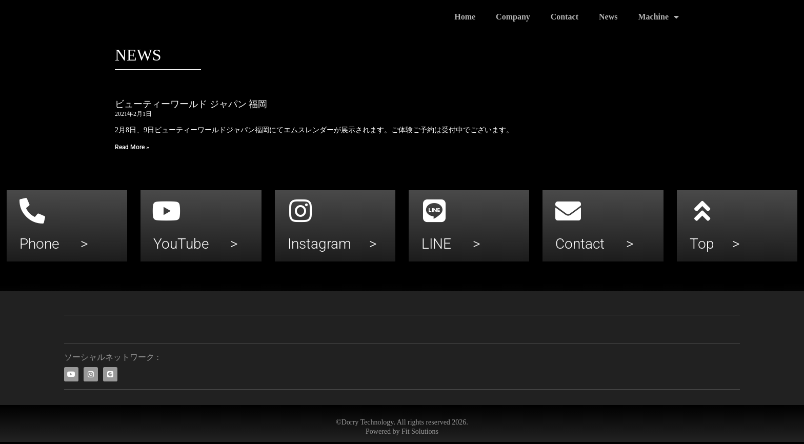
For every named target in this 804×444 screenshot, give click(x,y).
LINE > (450, 243)
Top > (715, 243)
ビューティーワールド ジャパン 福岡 (191, 104)
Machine (658, 17)
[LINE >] (434, 211)
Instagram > (332, 243)
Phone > (53, 243)
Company (513, 16)
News (608, 16)
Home (464, 16)
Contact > (594, 243)
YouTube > (195, 243)
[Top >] (702, 211)
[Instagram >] (300, 211)
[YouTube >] (166, 211)
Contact (564, 16)
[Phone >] (32, 211)
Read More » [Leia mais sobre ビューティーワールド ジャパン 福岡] (132, 147)
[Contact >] (568, 211)
